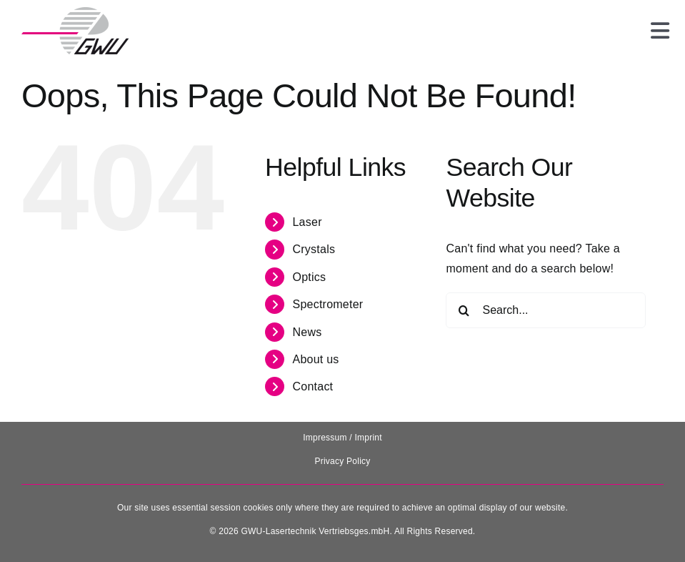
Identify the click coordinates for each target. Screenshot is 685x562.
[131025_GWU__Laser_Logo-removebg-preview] (75, 12)
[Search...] (546, 310)
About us (315, 359)
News (306, 332)
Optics (309, 277)
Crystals (313, 249)
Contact (312, 386)
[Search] (463, 310)
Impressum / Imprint (342, 438)
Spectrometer (327, 304)
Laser (306, 222)
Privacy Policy (342, 461)
